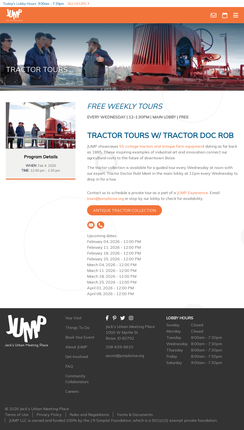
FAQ (69, 366)
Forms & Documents (135, 414)
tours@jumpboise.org (105, 198)
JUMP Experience (192, 192)
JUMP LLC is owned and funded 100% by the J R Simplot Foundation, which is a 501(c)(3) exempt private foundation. (113, 420)
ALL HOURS (78, 3)
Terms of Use (17, 414)
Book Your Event (79, 337)
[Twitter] (122, 317)
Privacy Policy (49, 414)
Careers (72, 391)
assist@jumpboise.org (125, 355)
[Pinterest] (114, 317)
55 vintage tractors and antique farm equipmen (161, 146)
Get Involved (76, 356)
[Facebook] (107, 317)
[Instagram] (131, 317)
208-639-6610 (119, 346)
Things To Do (77, 327)
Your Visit (73, 317)
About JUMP (76, 346)
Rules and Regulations (89, 414)
